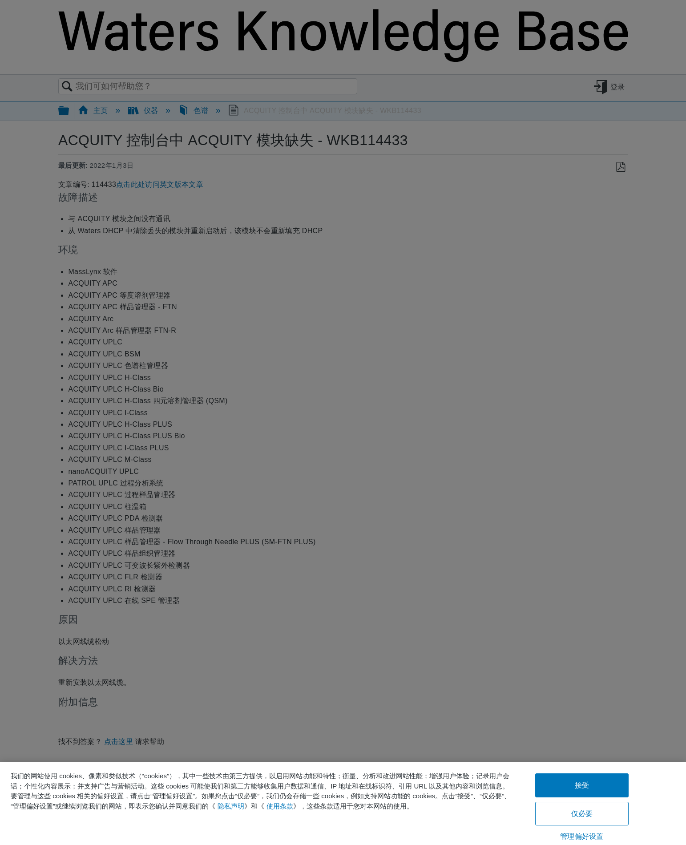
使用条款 (279, 806)
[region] (343, 803)
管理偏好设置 (581, 836)
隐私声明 (231, 806)
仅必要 (582, 813)
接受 (582, 785)
